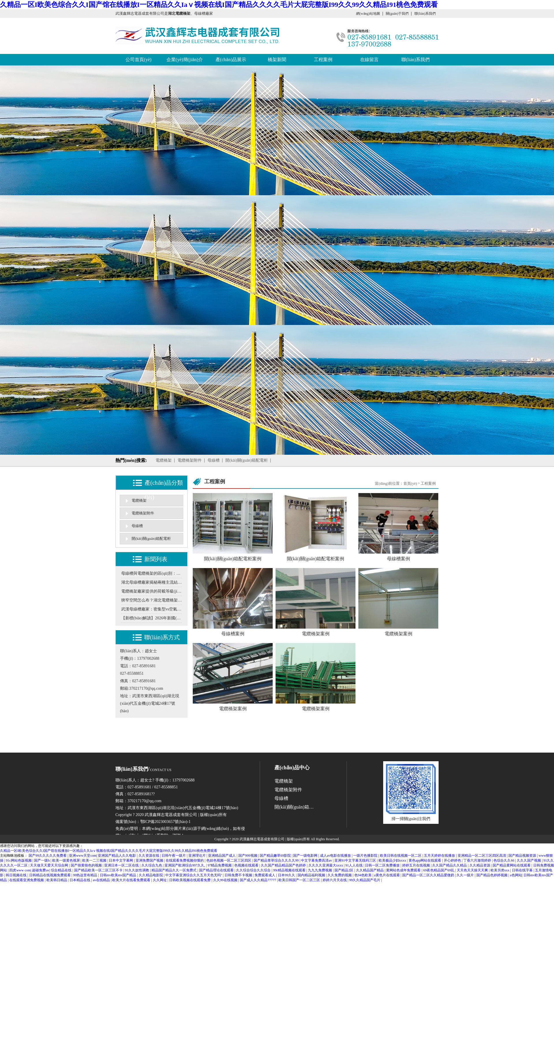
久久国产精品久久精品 (450, 865)
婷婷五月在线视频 (416, 865)
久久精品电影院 (151, 875)
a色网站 (516, 875)
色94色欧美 (363, 875)
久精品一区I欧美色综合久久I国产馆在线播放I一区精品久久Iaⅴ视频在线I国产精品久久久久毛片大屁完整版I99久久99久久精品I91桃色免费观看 (219, 4)
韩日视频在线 (16, 875)
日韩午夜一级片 (174, 856)
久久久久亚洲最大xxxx (326, 865)
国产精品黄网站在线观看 (512, 865)
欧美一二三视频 (94, 860)
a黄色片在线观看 (387, 875)
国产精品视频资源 (522, 856)
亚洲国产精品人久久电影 (117, 856)
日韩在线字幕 (523, 870)
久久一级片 (465, 875)
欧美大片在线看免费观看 (131, 880)
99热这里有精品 (85, 875)
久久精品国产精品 (370, 870)
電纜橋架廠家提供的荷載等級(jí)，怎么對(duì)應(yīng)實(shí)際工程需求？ (151, 591)
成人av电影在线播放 (336, 856)
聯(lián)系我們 (425, 14)
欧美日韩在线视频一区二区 (401, 856)
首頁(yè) (410, 483)
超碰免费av (40, 870)
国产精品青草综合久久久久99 (277, 860)
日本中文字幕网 (121, 860)
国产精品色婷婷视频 (492, 875)
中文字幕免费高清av (317, 860)
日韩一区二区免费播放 (382, 865)
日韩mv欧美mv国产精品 (118, 875)
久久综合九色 (152, 865)
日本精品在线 (80, 880)
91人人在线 (354, 865)
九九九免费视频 (320, 870)
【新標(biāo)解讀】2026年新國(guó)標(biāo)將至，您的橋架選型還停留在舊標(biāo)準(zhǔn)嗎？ (151, 618)
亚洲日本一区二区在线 (122, 865)
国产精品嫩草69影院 (276, 856)
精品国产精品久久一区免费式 (174, 870)
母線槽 (213, 460)
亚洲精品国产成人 (222, 856)
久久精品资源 (480, 865)
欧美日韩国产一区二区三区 (299, 880)
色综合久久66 (504, 860)
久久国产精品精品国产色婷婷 (284, 865)
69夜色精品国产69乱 (439, 870)
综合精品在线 (61, 870)
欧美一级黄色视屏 (66, 860)
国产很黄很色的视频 (87, 865)
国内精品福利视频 (311, 875)
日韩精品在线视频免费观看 (50, 875)
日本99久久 (287, 875)
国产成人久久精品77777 (258, 880)
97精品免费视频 (220, 865)
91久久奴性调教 (137, 870)
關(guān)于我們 (397, 14)
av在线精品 (102, 880)
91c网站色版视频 (19, 860)
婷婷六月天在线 (335, 880)
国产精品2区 (344, 870)
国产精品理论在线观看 (217, 870)
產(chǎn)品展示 (231, 59)
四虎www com (20, 870)
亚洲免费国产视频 (150, 860)
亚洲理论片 (197, 856)
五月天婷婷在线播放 (440, 856)
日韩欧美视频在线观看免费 (190, 880)
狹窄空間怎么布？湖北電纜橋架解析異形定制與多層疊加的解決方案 (151, 600)
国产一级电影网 (305, 856)
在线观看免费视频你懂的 (185, 860)
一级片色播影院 (365, 856)
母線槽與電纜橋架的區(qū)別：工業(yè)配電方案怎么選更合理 (151, 573)
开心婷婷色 (453, 860)
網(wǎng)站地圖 (368, 14)
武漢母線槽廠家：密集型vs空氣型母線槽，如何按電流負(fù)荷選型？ (151, 609)
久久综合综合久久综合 (254, 870)
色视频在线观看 (246, 865)
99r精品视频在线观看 (289, 870)
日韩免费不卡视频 (238, 875)
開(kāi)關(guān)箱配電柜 (246, 460)
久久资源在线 (149, 856)
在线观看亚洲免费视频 (27, 880)
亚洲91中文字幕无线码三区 (355, 860)
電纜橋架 (164, 460)
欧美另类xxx (500, 870)
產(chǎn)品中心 (292, 767)
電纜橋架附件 (189, 460)
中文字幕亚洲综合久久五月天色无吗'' (194, 875)
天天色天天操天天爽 (473, 870)
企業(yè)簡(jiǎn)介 (184, 59)
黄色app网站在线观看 (425, 860)
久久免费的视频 (340, 875)
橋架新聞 (277, 59)
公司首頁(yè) (138, 59)
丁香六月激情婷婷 (477, 860)
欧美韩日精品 (57, 880)
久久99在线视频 (225, 880)
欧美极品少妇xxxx (393, 860)
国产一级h (42, 860)
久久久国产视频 (529, 860)
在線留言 (369, 59)
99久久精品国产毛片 (365, 880)
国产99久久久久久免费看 (48, 856)
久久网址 (160, 880)
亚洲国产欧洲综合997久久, (185, 865)
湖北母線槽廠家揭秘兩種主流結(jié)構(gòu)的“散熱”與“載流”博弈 (151, 582)
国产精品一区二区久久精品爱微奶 (428, 875)
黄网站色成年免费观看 (404, 870)
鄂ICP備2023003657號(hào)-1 (165, 821)
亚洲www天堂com (82, 856)
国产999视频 (248, 856)
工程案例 (323, 59)
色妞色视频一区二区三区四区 (229, 860)
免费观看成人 (265, 875)
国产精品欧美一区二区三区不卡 (98, 870)
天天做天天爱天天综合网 (49, 865)
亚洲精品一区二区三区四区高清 (482, 856)
